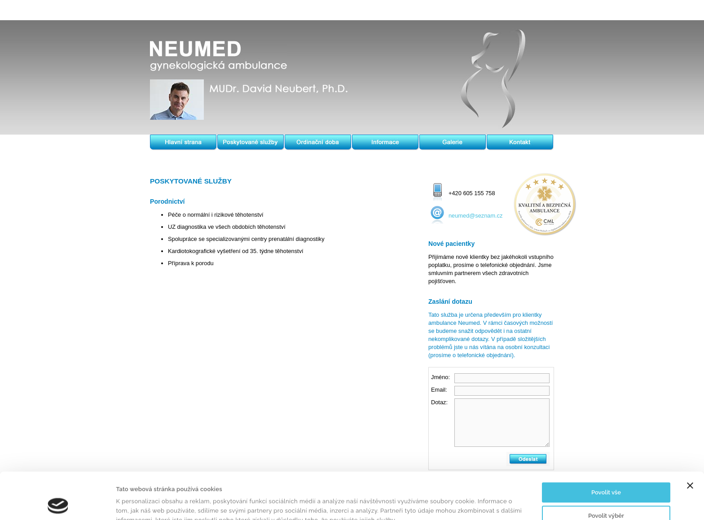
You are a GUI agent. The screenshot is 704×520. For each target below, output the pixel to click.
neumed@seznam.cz (475, 215)
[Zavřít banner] (690, 442)
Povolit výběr (606, 471)
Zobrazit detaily (434, 503)
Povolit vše (606, 449)
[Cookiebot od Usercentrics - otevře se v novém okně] (58, 503)
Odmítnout (606, 495)
